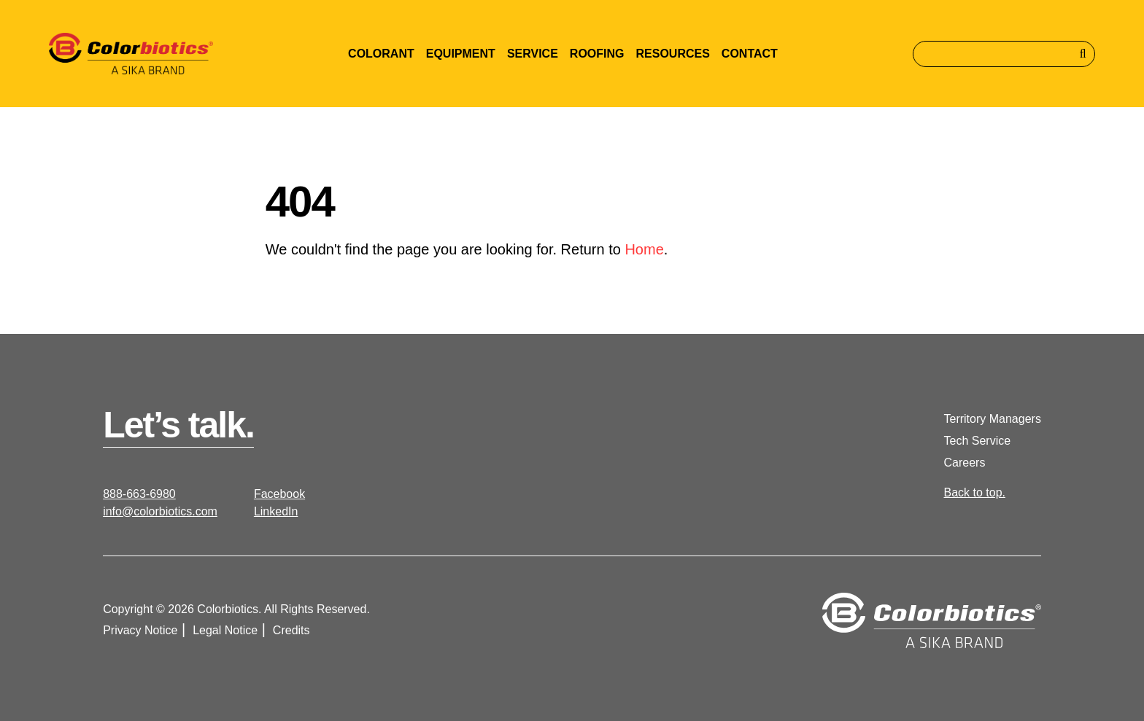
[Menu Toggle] (381, 54)
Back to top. (975, 493)
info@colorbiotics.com (160, 511)
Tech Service (977, 440)
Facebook (279, 494)
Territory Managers (992, 419)
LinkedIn (276, 511)
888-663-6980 (139, 494)
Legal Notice (225, 630)
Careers (965, 462)
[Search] (1004, 54)
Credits (291, 630)
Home (644, 249)
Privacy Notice (140, 630)
